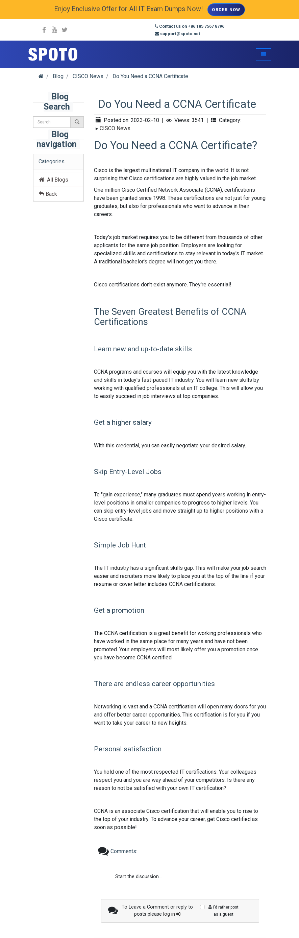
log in (171, 914)
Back (48, 194)
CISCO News (115, 128)
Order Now (226, 9)
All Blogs (53, 180)
